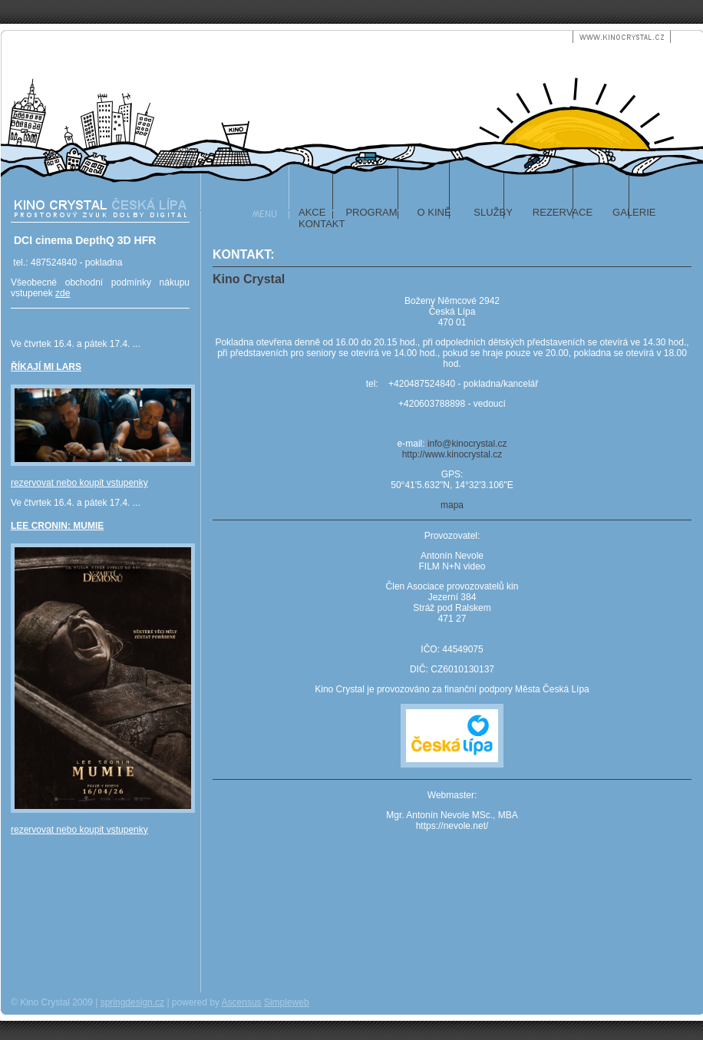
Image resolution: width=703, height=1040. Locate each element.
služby (492, 212)
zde (62, 293)
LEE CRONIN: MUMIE (57, 525)
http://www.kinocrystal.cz (452, 454)
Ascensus (242, 1002)
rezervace (562, 212)
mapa (452, 505)
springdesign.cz (132, 1002)
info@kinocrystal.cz (467, 443)
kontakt (322, 223)
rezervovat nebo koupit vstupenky (79, 482)
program (371, 212)
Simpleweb (286, 1002)
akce (312, 212)
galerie (633, 212)
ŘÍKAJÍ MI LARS (46, 367)
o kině (434, 212)
